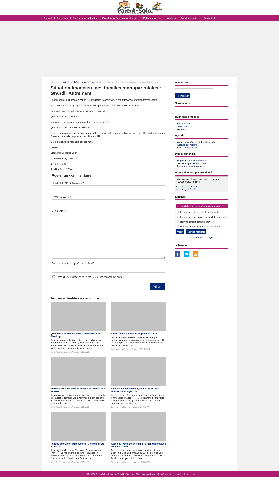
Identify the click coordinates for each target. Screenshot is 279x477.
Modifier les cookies (188, 474)
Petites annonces (152, 18)
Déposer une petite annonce (191, 160)
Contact (207, 18)
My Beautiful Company (124, 474)
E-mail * (61, 197)
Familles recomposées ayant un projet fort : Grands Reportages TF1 (135, 390)
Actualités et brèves (71, 82)
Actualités (62, 18)
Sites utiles (182, 126)
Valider (157, 286)
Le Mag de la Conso (188, 186)
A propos (181, 129)
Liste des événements (188, 147)
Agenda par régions (187, 144)
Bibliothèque (183, 123)
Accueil (48, 18)
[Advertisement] (139, 49)
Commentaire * (59, 210)
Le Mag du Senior (187, 189)
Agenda (171, 18)
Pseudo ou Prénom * (68, 182)
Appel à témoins (189, 18)
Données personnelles (168, 474)
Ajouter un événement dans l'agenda (196, 142)
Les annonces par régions (190, 166)
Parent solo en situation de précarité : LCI (134, 333)
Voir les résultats (196, 231)
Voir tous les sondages (202, 237)
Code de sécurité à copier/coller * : (73, 263)
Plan (138, 474)
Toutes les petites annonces (191, 163)
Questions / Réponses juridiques (120, 18)
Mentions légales (149, 474)
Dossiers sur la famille (85, 18)
